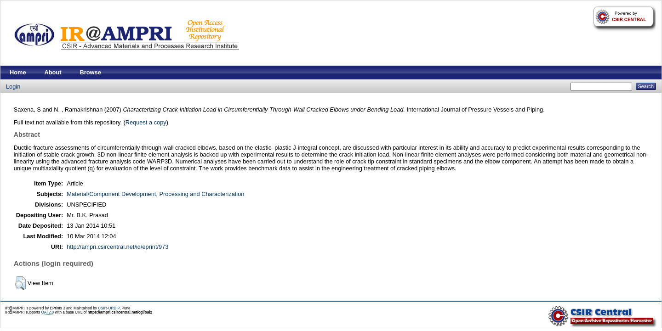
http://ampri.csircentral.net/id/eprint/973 (117, 246)
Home (18, 72)
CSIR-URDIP (109, 308)
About (53, 72)
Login (13, 86)
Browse (90, 72)
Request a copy (146, 122)
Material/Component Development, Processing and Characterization (155, 194)
